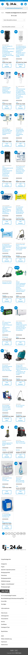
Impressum (4, 641)
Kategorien (4, 564)
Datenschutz (4, 644)
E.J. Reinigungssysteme (6, 522)
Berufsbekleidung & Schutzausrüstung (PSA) (12, 598)
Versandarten (4, 618)
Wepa (17, 337)
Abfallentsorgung (5, 581)
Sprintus (18, 449)
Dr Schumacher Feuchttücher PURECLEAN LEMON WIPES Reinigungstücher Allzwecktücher (20, 210)
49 (24, 533)
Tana (17, 486)
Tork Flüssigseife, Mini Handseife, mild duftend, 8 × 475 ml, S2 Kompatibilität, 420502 (7, 132)
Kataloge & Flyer (5, 627)
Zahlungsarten (5, 615)
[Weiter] (14, 536)
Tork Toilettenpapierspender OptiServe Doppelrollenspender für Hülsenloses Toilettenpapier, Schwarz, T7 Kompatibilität (7, 171)
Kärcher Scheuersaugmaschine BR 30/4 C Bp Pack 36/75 (7, 443)
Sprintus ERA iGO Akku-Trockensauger (20, 442)
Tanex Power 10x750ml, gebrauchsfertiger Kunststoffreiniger (20, 479)
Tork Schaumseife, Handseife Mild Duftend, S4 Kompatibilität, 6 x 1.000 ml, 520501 (6, 90)
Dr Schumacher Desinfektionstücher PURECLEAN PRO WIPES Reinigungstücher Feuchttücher (7, 248)
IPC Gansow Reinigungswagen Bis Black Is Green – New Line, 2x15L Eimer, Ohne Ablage (7, 368)
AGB (2, 636)
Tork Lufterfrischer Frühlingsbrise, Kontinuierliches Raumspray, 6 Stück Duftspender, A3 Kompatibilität (20, 170)
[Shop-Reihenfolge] (14, 19)
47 (18, 533)
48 (21, 533)
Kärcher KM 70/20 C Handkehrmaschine (7, 282)
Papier (2, 566)
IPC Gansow (5, 337)
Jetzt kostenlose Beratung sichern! (14, 8)
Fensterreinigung (5, 592)
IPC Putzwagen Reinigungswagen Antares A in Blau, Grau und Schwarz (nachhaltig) (6, 408)
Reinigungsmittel (5, 572)
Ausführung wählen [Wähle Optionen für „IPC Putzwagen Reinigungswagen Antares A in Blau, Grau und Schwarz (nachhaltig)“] (7, 419)
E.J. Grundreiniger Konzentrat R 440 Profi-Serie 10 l (6, 515)
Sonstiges (3, 604)
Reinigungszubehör (6, 578)
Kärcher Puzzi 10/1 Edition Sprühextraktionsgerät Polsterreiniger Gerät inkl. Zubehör (21, 247)
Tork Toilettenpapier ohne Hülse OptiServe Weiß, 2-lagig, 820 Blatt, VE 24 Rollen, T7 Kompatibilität (7, 210)
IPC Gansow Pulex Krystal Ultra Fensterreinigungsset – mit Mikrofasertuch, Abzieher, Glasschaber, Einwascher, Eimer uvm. (7, 327)
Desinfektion (4, 589)
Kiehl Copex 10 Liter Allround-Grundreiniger (7, 479)
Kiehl (3, 486)
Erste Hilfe (3, 601)
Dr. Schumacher (19, 217)
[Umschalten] (26, 567)
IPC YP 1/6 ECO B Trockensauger (20, 406)
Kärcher (18, 255)
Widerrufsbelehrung (6, 638)
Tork (3, 61)
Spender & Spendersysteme (8, 569)
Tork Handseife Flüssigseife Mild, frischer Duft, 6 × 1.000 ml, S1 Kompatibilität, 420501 (20, 132)
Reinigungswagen (5, 587)
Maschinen (4, 575)
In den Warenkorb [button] (7, 65)
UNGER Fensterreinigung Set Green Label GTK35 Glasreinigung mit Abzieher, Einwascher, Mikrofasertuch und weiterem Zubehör (21, 286)
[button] (2, 4)
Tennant (18, 378)
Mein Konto (4, 613)
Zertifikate (4, 624)
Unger (17, 295)
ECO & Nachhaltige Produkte (8, 595)
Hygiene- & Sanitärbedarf (7, 584)
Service (3, 621)
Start (2, 12)
